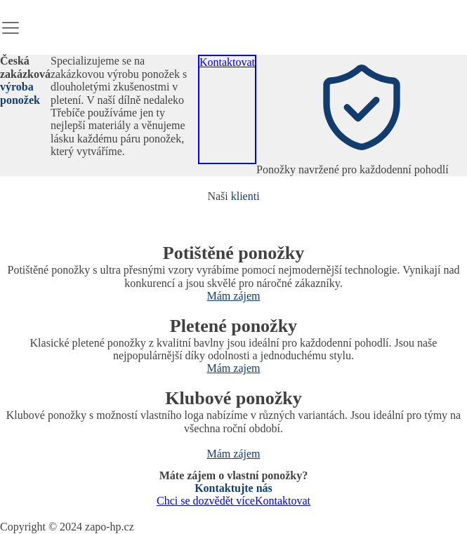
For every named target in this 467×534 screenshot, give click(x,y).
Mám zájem (234, 296)
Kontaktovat (227, 62)
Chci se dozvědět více (206, 501)
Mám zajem (234, 368)
